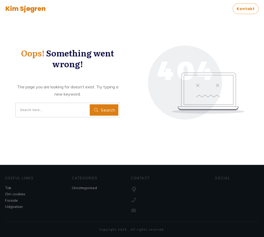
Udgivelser (14, 206)
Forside (11, 200)
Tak (8, 187)
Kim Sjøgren (25, 8)
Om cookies (15, 194)
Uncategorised (84, 187)
